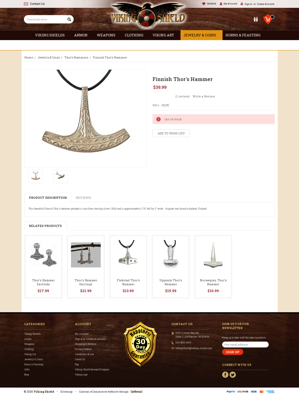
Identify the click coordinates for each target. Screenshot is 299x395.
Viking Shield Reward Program (92, 369)
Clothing (136, 35)
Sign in (248, 4)
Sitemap (66, 391)
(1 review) (182, 96)
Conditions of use (84, 354)
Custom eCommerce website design (103, 391)
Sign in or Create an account (90, 339)
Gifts (149, 45)
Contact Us (37, 4)
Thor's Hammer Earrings (86, 282)
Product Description (48, 198)
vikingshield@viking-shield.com (193, 348)
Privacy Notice (83, 349)
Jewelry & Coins (201, 35)
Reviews (83, 198)
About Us (80, 359)
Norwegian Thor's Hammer (213, 282)
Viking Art (165, 35)
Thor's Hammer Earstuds (43, 282)
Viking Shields (51, 35)
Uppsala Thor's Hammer (170, 282)
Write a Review (204, 96)
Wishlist (211, 3)
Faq (77, 364)
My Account (230, 3)
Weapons (108, 35)
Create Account (265, 4)
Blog (26, 374)
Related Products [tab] (45, 226)
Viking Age (81, 374)
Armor (82, 35)
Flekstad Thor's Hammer (128, 282)
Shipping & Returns (85, 344)
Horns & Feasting (244, 35)
